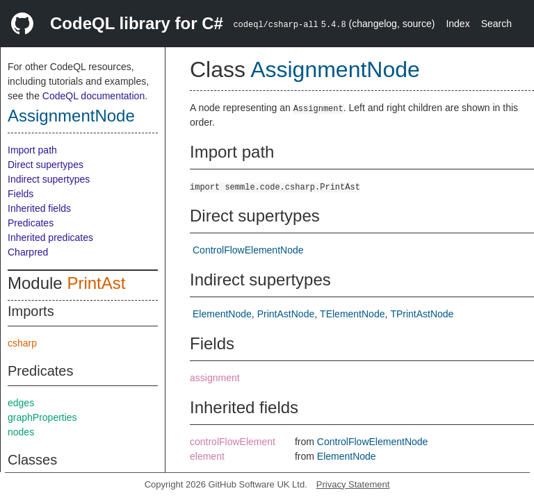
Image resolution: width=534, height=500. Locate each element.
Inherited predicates (50, 237)
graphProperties (42, 417)
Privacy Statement (353, 484)
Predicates (31, 222)
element (207, 456)
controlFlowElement (232, 441)
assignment (215, 377)
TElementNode (352, 313)
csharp (22, 343)
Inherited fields (39, 208)
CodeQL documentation (93, 95)
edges (21, 402)
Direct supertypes (45, 164)
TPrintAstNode (421, 313)
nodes (21, 432)
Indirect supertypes (49, 179)
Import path (32, 150)
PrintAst (96, 283)
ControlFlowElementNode (248, 250)
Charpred (28, 252)
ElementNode (222, 313)
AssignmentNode (71, 115)
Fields (20, 193)
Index (457, 23)
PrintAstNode (285, 313)
